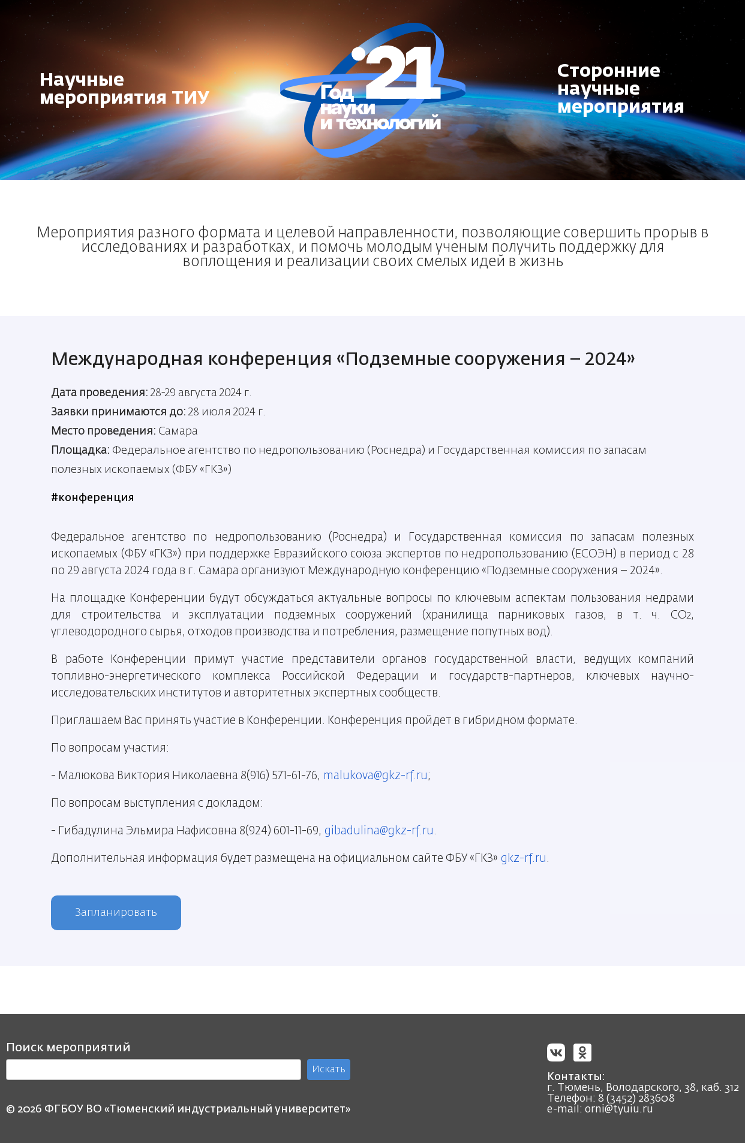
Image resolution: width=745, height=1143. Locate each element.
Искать (329, 1070)
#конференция (92, 498)
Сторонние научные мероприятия (620, 90)
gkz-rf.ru (523, 858)
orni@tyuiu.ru (619, 1109)
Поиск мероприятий (68, 1047)
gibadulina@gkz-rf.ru (379, 831)
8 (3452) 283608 (636, 1098)
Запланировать (116, 912)
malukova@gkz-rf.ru (375, 776)
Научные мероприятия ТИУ (124, 90)
